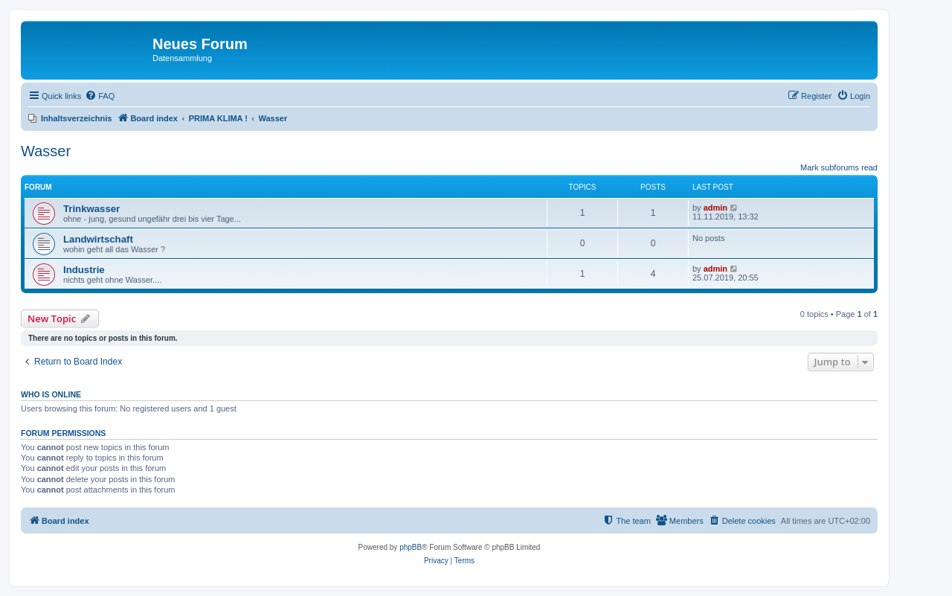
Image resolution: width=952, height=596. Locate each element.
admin (715, 207)
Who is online (51, 394)
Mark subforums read (839, 167)
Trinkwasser (91, 208)
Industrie (84, 269)
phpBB (410, 547)
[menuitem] (100, 96)
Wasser (46, 151)
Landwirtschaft (98, 239)
